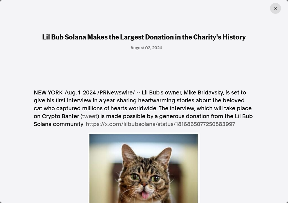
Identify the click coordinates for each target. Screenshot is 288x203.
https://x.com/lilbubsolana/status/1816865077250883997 (160, 124)
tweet (89, 116)
